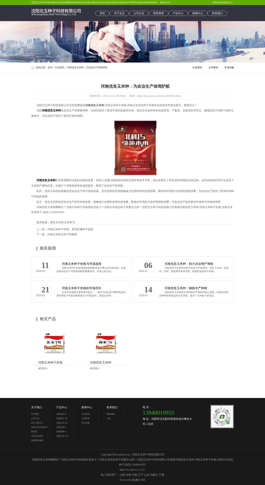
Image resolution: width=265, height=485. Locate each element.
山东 (146, 474)
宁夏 (161, 474)
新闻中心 (197, 13)
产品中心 (178, 13)
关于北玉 (119, 13)
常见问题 (229, 67)
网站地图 (111, 414)
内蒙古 (154, 474)
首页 (102, 13)
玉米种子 (69, 222)
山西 (122, 474)
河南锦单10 (61, 431)
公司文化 (139, 13)
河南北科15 (61, 414)
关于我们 (36, 407)
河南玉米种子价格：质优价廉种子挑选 (70, 229)
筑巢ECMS (138, 479)
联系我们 (217, 13)
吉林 (128, 474)
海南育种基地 (37, 440)
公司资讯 (213, 67)
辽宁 (140, 474)
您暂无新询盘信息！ (223, 2)
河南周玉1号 (61, 418)
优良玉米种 (57, 222)
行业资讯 (59, 67)
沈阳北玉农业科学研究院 (39, 429)
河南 (134, 474)
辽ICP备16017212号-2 (135, 470)
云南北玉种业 (37, 436)
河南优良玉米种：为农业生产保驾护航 (87, 67)
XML (109, 418)
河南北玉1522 (62, 436)
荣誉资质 (158, 13)
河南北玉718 (61, 423)
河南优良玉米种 (82, 2)
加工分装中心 (37, 423)
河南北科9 (60, 427)
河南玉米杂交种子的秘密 (62, 234)
